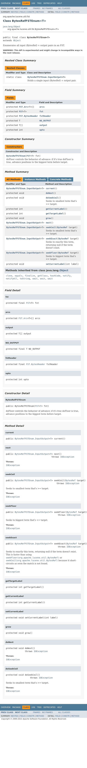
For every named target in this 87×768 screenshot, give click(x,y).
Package (16, 3)
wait (35, 278)
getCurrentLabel (55, 209)
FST (21, 111)
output (43, 125)
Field (22, 12)
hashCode (55, 276)
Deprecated (49, 3)
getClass (43, 276)
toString (25, 278)
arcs (42, 107)
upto (42, 130)
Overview (6, 3)
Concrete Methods (61, 179)
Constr (30, 12)
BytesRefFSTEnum (15, 156)
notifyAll (11, 278)
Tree (39, 3)
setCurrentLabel (55, 264)
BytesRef (62, 227)
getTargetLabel (55, 213)
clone (9, 276)
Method (40, 12)
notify (66, 276)
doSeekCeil (52, 198)
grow (48, 218)
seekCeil (51, 227)
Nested (14, 12)
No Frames (47, 8)
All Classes (64, 8)
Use (33, 3)
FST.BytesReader (28, 116)
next (48, 222)
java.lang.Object (11, 26)
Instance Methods (35, 179)
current (50, 188)
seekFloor (51, 253)
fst (41, 111)
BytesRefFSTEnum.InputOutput (44, 77)
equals (18, 276)
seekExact (51, 238)
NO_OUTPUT (45, 120)
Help (59, 3)
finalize (30, 276)
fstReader (45, 116)
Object (17, 40)
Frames (36, 8)
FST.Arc (23, 107)
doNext (49, 193)
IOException (67, 457)
